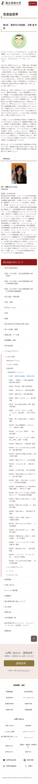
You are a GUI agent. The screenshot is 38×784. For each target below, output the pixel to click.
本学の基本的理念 (11, 268)
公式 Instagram (11, 766)
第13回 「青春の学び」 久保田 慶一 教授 (22, 444)
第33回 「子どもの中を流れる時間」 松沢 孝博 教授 (22, 562)
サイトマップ (28, 737)
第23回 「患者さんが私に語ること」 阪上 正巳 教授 (22, 500)
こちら (25, 670)
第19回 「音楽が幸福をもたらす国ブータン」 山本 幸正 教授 (22, 475)
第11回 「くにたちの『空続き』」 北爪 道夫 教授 (21, 432)
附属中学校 (28, 703)
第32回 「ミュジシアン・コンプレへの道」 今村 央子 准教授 (21, 556)
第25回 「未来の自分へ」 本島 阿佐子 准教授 (22, 512)
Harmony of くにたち (13, 360)
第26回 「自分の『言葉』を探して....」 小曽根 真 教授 (22, 519)
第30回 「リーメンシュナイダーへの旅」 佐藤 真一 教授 (23, 543)
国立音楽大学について (13, 262)
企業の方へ (28, 752)
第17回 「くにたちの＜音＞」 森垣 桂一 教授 (22, 465)
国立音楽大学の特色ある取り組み (17, 324)
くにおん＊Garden (12, 364)
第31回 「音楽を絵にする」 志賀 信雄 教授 (22, 550)
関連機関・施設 (10, 340)
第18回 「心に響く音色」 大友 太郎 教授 (22, 470)
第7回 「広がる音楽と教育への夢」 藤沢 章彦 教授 (22, 405)
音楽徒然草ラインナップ (15, 372)
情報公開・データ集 (12, 335)
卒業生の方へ (9, 746)
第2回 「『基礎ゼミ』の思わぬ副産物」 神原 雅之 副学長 (22, 381)
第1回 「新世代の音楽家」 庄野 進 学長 (21, 376)
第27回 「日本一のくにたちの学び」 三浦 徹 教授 (22, 525)
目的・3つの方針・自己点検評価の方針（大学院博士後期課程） (19, 290)
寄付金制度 (9, 346)
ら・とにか (9, 571)
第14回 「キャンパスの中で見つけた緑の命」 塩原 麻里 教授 (22, 449)
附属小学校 (9, 709)
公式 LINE (30, 760)
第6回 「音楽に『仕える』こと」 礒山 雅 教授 (22, 399)
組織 (6, 318)
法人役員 (8, 607)
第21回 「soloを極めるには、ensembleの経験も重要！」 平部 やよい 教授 (22, 488)
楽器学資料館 (28, 691)
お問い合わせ (9, 585)
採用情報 (8, 579)
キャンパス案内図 (11, 590)
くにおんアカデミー (12, 351)
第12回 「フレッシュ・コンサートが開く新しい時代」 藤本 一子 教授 (22, 439)
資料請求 (21, 663)
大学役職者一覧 (10, 618)
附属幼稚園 (28, 709)
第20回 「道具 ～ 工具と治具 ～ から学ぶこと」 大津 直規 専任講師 (22, 481)
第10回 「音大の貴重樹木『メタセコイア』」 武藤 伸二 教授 (21, 426)
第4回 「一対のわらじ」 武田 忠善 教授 (21, 390)
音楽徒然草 (9, 368)
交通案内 (8, 596)
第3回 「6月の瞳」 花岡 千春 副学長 (20, 386)
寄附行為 (8, 612)
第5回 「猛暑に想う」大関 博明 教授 (21, 394)
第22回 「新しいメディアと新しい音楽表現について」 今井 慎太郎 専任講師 (22, 494)
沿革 (6, 313)
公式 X (30, 766)
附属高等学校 (9, 703)
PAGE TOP (34, 639)
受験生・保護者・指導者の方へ (28, 746)
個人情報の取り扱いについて (15, 601)
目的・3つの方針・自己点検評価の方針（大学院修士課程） (19, 282)
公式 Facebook (11, 760)
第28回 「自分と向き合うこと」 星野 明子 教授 (21, 531)
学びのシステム (10, 307)
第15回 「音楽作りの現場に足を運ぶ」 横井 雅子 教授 (22, 455)
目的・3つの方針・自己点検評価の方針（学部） (19, 275)
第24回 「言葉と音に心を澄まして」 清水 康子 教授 (22, 506)
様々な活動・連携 (11, 329)
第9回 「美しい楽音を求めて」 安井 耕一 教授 (22, 420)
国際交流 (8, 631)
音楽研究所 (9, 697)
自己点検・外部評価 (12, 297)
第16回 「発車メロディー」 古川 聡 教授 (22, 460)
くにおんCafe (10, 356)
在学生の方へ (9, 752)
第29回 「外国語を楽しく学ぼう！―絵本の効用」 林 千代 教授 (22, 537)
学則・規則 (9, 302)
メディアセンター (28, 697)
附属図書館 (9, 691)
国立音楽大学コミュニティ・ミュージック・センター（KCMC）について (19, 624)
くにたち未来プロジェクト (14, 567)
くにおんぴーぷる (12, 575)
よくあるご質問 (9, 731)
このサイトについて (28, 731)
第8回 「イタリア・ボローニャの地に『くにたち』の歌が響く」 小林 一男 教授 (22, 413)
